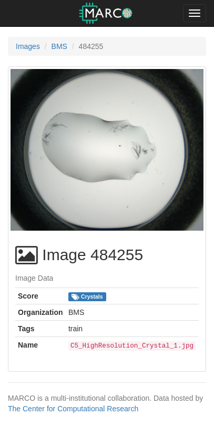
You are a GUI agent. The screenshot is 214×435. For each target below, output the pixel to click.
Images (28, 46)
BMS (59, 46)
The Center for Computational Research (73, 408)
